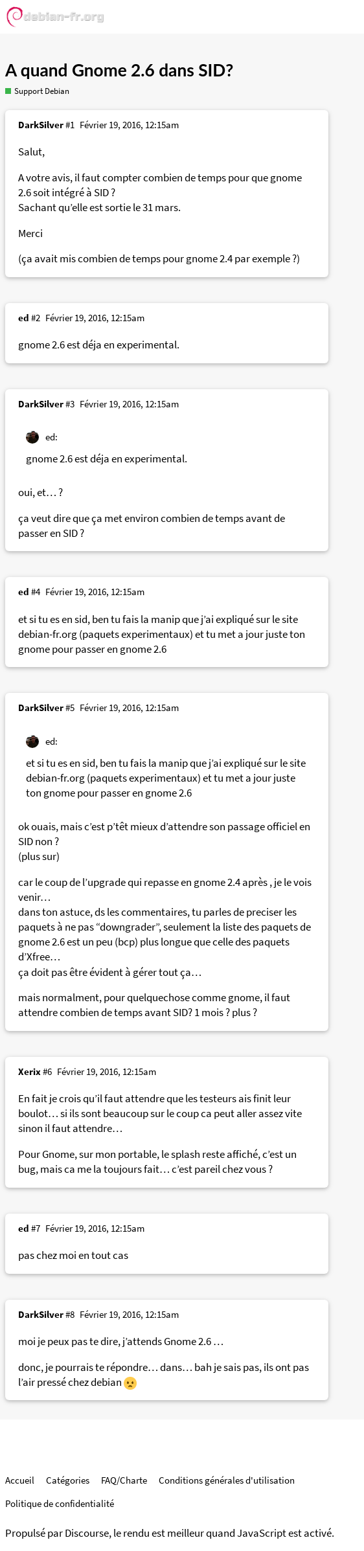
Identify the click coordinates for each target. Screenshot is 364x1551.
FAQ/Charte (124, 1480)
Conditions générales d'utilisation (227, 1480)
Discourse (87, 1533)
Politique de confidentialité (59, 1503)
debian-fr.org (47, 634)
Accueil (19, 1480)
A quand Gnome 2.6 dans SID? (119, 70)
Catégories (67, 1480)
